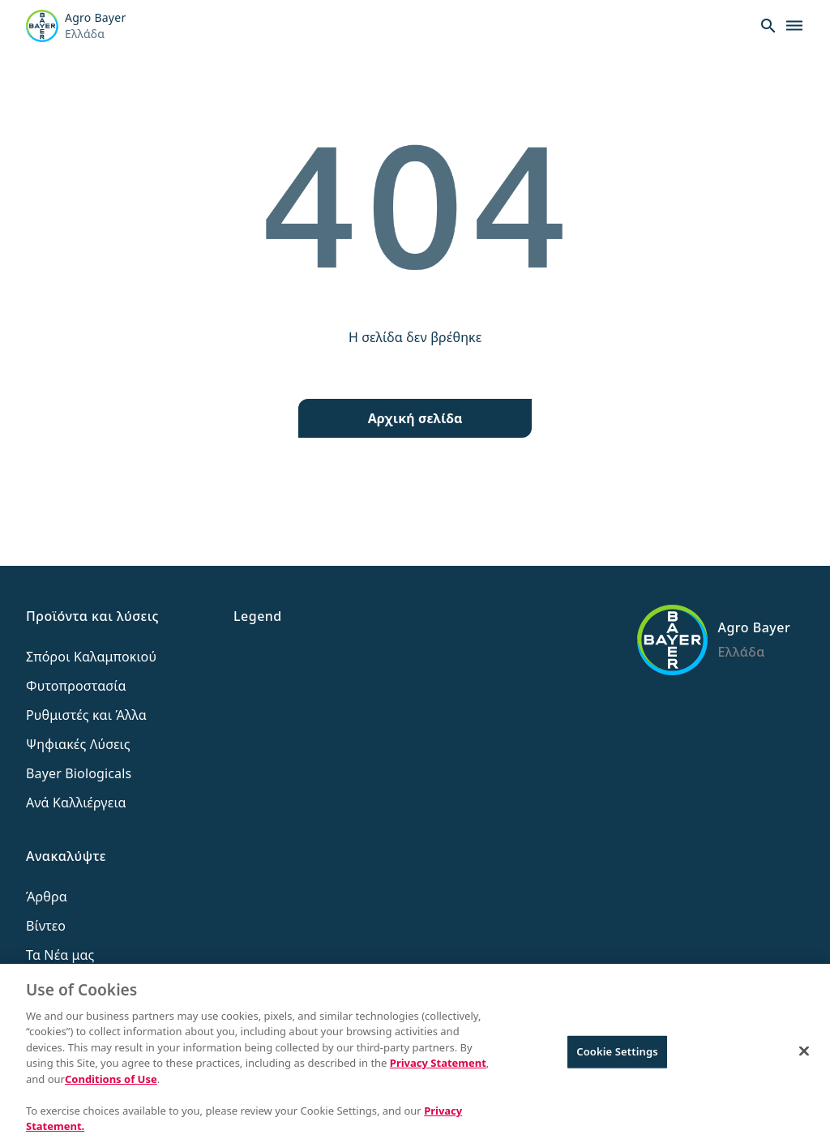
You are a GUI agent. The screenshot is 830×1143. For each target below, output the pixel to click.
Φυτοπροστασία (76, 686)
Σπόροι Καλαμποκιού (91, 657)
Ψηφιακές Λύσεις (78, 744)
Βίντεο (46, 926)
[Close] (804, 1052)
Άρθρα (46, 896)
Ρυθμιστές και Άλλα (86, 715)
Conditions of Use (111, 1079)
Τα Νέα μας (60, 955)
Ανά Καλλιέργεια (76, 802)
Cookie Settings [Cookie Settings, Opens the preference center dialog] (616, 1052)
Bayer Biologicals (78, 773)
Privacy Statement (438, 1063)
